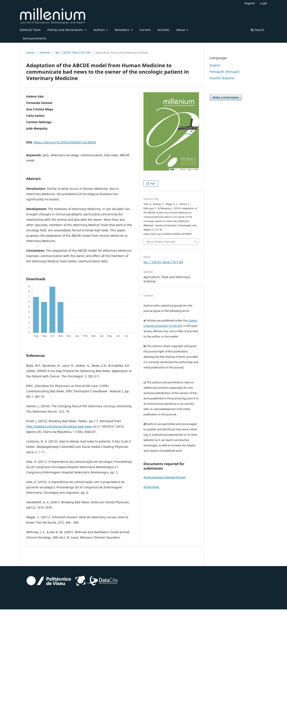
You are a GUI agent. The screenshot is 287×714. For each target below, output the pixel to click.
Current (145, 30)
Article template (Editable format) (165, 477)
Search (257, 30)
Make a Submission (226, 97)
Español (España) (222, 78)
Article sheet (152, 487)
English (215, 65)
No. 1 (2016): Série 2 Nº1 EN (72, 52)
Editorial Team (30, 30)
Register (250, 3)
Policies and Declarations (65, 30)
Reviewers (122, 30)
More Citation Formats (160, 242)
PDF (152, 183)
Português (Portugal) (224, 72)
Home (30, 52)
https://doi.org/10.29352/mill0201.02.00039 (65, 142)
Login (263, 3)
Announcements (34, 38)
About (181, 30)
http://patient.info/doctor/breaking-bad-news (59, 426)
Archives (163, 30)
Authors (99, 30)
